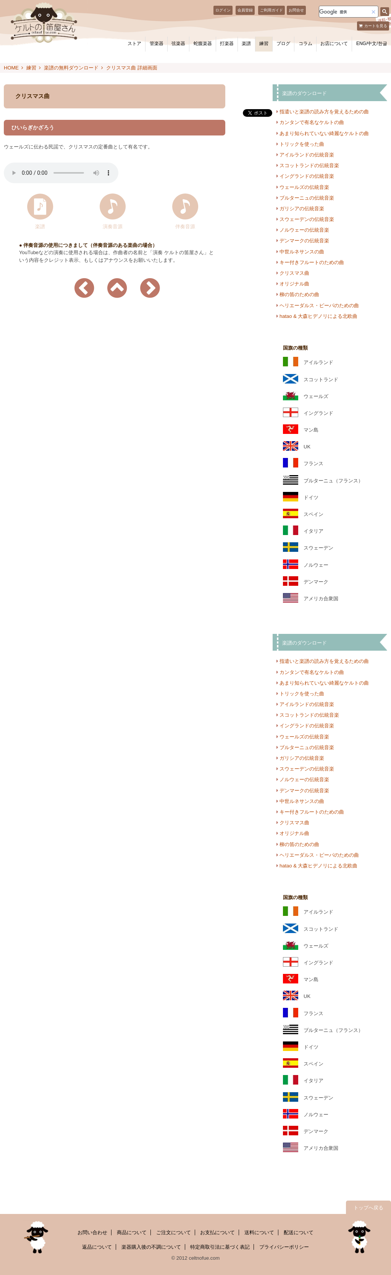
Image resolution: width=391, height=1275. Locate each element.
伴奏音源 (185, 226)
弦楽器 (178, 43)
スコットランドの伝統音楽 (309, 165)
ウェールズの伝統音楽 (304, 187)
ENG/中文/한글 (371, 43)
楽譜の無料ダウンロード (71, 68)
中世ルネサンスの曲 (302, 252)
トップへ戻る (368, 1208)
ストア (134, 43)
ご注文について (173, 1232)
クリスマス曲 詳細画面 (131, 68)
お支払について (217, 1232)
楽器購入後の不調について (151, 1247)
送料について (259, 1232)
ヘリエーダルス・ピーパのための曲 (319, 305)
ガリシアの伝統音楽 (302, 208)
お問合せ (296, 10)
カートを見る (375, 26)
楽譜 (246, 43)
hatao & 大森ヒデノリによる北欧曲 (318, 316)
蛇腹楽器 (203, 43)
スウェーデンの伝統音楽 (307, 219)
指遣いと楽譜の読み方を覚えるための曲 (324, 111)
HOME (11, 68)
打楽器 (227, 43)
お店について (334, 43)
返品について (97, 1247)
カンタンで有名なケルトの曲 (312, 122)
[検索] (344, 12)
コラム (305, 43)
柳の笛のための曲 (299, 294)
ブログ (283, 43)
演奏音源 (113, 226)
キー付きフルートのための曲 (312, 262)
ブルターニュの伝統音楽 (307, 198)
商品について (132, 1232)
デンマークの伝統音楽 (304, 240)
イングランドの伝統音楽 (307, 176)
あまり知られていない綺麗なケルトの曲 (324, 133)
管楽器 (156, 43)
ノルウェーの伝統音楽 (304, 230)
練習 (263, 43)
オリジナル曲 (294, 284)
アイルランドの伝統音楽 (307, 155)
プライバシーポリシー (284, 1247)
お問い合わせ (92, 1232)
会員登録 (245, 10)
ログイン (223, 10)
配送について (298, 1232)
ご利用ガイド (271, 10)
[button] (373, 11)
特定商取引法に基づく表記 (220, 1247)
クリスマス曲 (294, 273)
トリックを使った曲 (302, 144)
